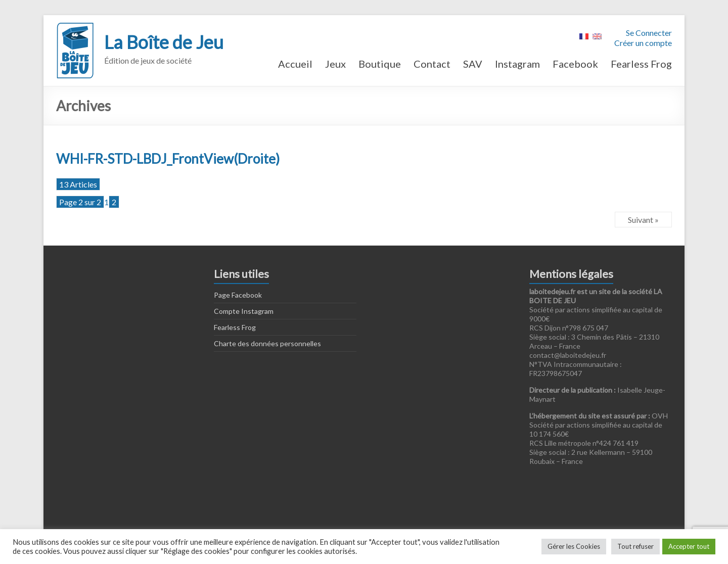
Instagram (517, 64)
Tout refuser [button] (635, 546)
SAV (472, 64)
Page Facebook (238, 295)
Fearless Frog (641, 64)
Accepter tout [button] (688, 546)
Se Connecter (649, 32)
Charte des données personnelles (267, 343)
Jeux (335, 64)
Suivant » (643, 219)
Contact (432, 64)
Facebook (575, 64)
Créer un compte (643, 43)
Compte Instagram (244, 311)
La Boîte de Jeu (163, 42)
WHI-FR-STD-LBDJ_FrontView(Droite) (168, 159)
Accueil (295, 64)
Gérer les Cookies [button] (574, 546)
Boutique (379, 64)
